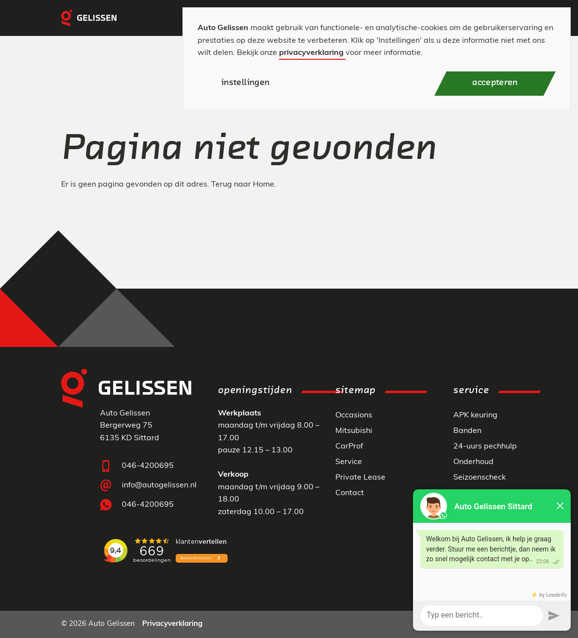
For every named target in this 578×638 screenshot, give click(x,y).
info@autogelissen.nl (159, 485)
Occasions (353, 415)
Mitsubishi (353, 431)
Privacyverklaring (172, 624)
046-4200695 (148, 466)
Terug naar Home (242, 185)
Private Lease (360, 478)
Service (348, 462)
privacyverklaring (311, 53)
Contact (349, 493)
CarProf (349, 446)
